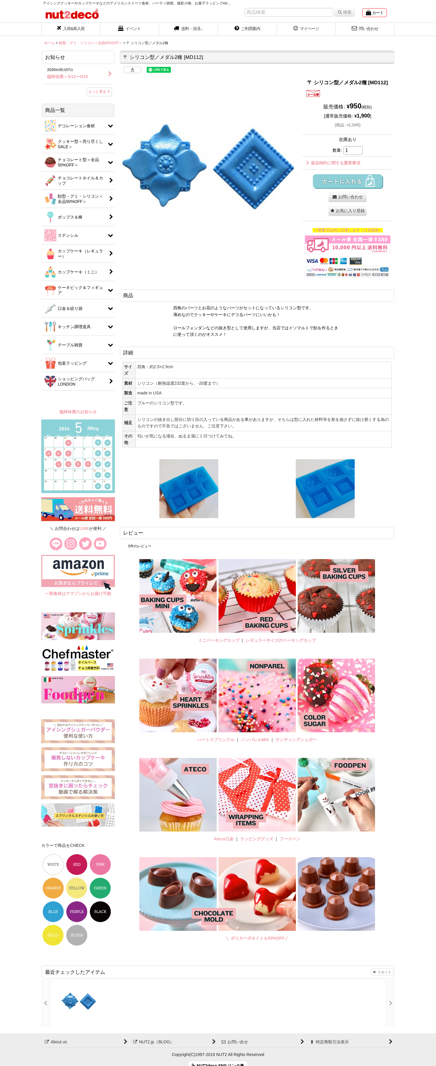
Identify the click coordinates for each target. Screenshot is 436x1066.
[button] (188, 29)
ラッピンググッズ (257, 839)
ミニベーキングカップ (219, 640)
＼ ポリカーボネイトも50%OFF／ (256, 938)
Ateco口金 (224, 839)
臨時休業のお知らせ (78, 411)
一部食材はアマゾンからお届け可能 (78, 593)
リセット (382, 972)
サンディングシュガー (296, 739)
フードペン (290, 839)
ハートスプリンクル (215, 739)
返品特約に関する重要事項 (333, 163)
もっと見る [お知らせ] (99, 92)
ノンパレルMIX (255, 739)
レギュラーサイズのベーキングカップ (281, 640)
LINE (84, 528)
